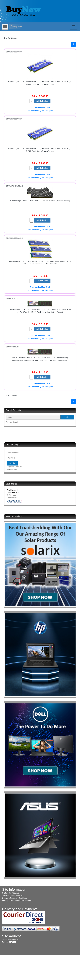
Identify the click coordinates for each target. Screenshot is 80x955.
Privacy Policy (16, 896)
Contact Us (6, 893)
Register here (12, 469)
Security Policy (7, 901)
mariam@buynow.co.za (11, 940)
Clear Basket (11, 498)
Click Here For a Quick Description (40, 111)
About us (15, 893)
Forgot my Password (14, 467)
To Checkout (11, 495)
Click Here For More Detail (40, 107)
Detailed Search (12, 422)
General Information (9, 898)
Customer (6, 896)
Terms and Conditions (23, 901)
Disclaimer (23, 898)
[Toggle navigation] (74, 27)
